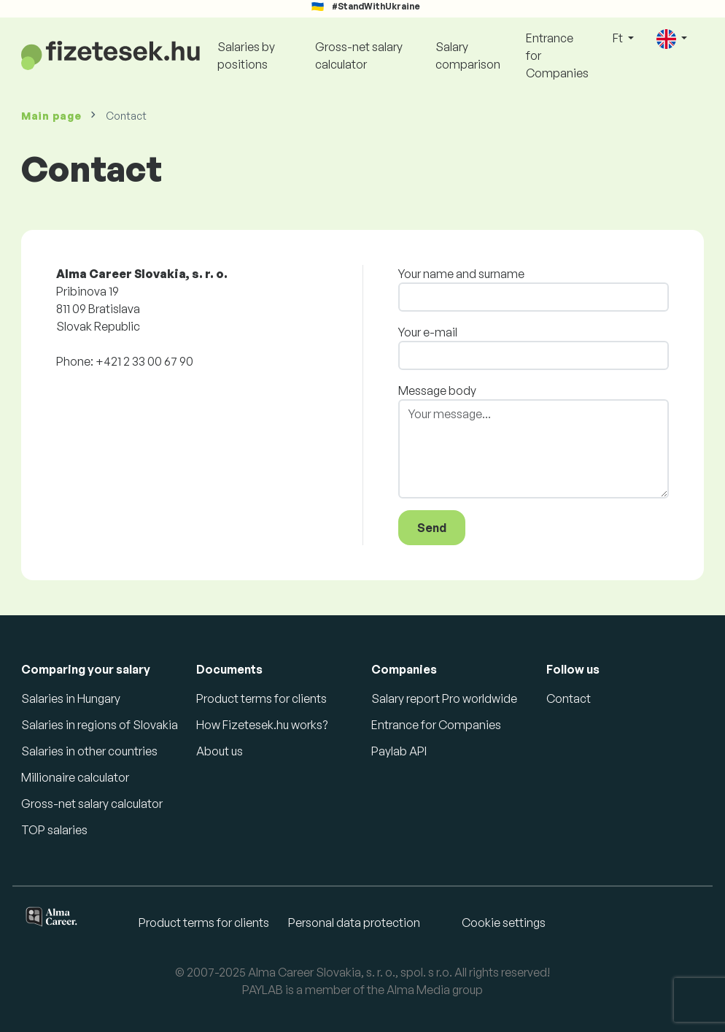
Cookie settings (504, 922)
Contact (568, 698)
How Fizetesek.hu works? (261, 724)
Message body (437, 390)
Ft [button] (619, 38)
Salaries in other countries (89, 751)
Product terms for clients (261, 698)
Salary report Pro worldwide (444, 698)
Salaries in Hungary (70, 698)
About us (219, 751)
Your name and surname (461, 273)
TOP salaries (54, 830)
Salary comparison (467, 55)
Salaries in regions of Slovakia (99, 724)
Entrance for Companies (557, 55)
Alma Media (418, 989)
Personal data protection (354, 922)
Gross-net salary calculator (359, 55)
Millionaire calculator (75, 777)
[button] (672, 39)
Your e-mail (427, 332)
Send (431, 527)
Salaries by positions (246, 55)
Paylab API (399, 751)
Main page (51, 115)
